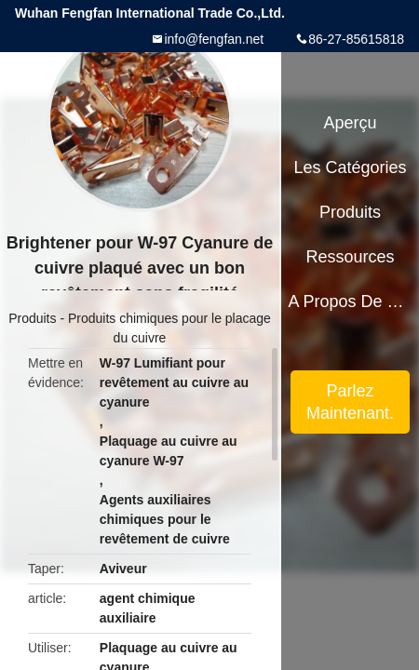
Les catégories (350, 167)
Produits (32, 318)
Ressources (350, 257)
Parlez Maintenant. (350, 402)
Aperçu (350, 123)
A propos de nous (350, 301)
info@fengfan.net (214, 39)
